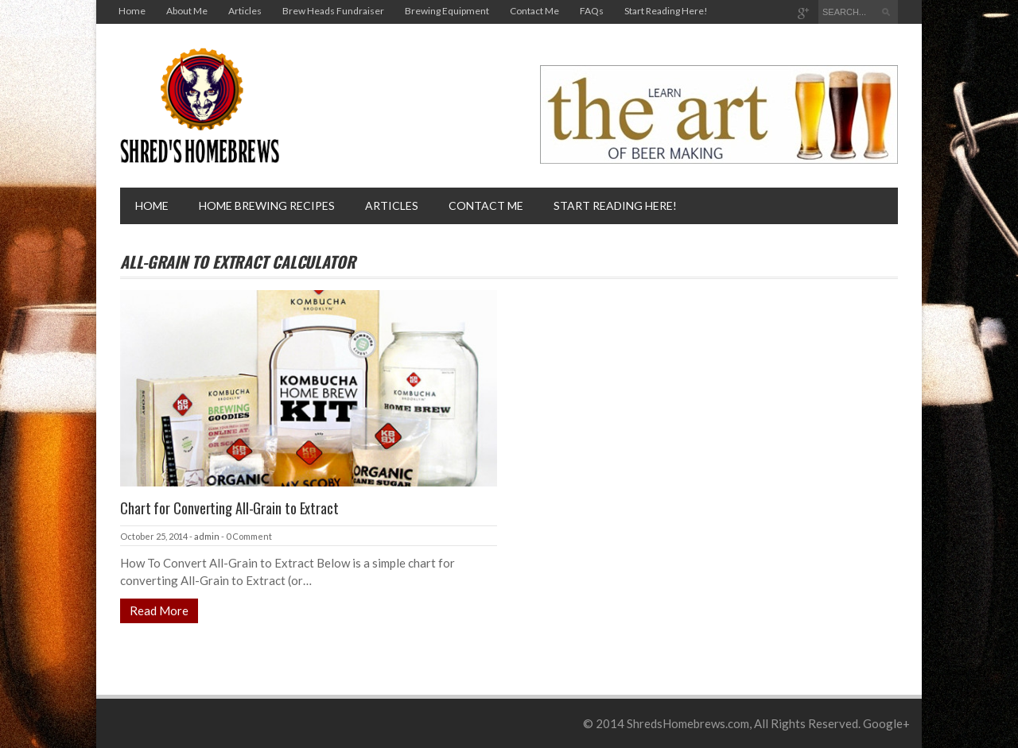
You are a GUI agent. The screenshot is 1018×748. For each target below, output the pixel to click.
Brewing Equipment (447, 11)
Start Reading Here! (666, 11)
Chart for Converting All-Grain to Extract (229, 508)
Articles (245, 11)
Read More (159, 610)
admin (207, 536)
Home (132, 11)
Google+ (886, 723)
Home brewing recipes (267, 205)
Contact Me (534, 11)
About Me (187, 11)
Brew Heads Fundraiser (333, 11)
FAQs (592, 11)
